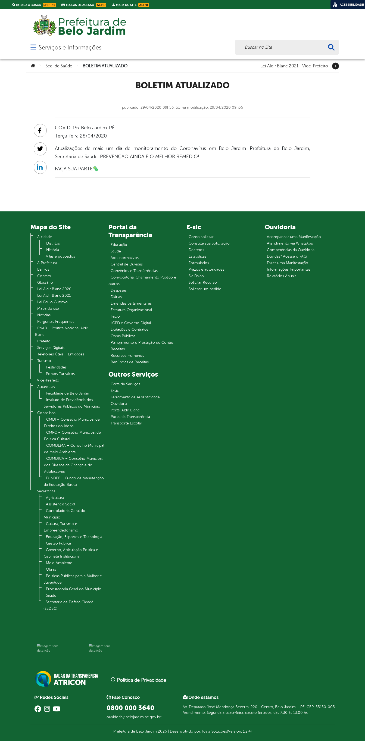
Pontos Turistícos (60, 374)
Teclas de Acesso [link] (83, 5)
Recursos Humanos (127, 356)
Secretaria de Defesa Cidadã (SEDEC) (68, 605)
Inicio (115, 316)
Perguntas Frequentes (55, 322)
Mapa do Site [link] (130, 5)
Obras (51, 569)
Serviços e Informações (70, 47)
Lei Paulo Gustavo (52, 302)
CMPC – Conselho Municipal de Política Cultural (72, 435)
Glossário (45, 282)
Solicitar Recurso (203, 282)
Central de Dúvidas (127, 264)
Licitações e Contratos (129, 329)
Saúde (51, 595)
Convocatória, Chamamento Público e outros (142, 280)
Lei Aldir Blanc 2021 (279, 65)
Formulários (199, 263)
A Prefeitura (47, 263)
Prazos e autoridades (206, 269)
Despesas (119, 290)
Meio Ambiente (59, 563)
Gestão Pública (58, 543)
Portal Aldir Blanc (125, 410)
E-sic (115, 391)
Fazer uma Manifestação (287, 263)
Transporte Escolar (126, 423)
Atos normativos (125, 258)
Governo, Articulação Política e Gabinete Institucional (71, 553)
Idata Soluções (214, 731)
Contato (44, 276)
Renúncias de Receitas (130, 362)
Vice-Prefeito (315, 65)
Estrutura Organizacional (131, 310)
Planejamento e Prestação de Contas (142, 342)
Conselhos (46, 413)
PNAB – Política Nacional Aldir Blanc (61, 331)
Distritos (53, 243)
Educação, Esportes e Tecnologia (74, 537)
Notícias (44, 315)
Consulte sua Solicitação (209, 243)
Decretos (196, 250)
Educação (119, 245)
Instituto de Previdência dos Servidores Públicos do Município (72, 403)
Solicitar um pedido (205, 289)
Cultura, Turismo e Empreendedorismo (61, 527)
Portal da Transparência (130, 417)
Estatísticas (197, 256)
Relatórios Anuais (281, 276)
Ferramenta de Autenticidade (135, 397)
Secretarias (46, 491)
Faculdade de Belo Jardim (68, 393)
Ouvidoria (119, 404)
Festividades (56, 367)
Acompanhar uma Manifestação (294, 237)
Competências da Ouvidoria (290, 250)
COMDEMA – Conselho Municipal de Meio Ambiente (74, 448)
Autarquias (46, 387)
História (52, 250)
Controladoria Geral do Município (64, 514)
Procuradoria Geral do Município (73, 589)
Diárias (116, 297)
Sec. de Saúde (58, 66)
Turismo (44, 361)
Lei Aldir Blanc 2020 (54, 289)
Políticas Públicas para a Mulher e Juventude (73, 579)
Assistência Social (60, 504)
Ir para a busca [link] (34, 5)
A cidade (44, 237)
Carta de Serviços (125, 384)
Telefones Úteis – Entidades (60, 354)
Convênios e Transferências (134, 271)
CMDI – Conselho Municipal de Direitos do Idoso (72, 422)
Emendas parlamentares (131, 303)
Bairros (43, 269)
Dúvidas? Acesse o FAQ (287, 256)
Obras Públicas (123, 336)
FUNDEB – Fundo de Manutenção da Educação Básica (74, 481)
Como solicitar (201, 237)
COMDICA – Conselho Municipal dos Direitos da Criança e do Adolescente (73, 465)
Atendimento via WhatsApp (290, 243)
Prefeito (44, 341)
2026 (162, 731)
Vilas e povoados (60, 256)
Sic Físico (196, 276)
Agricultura (55, 498)
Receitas (118, 349)
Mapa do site (48, 309)
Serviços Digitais (50, 348)
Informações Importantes (288, 269)
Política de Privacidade (138, 680)
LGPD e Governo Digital (131, 323)
